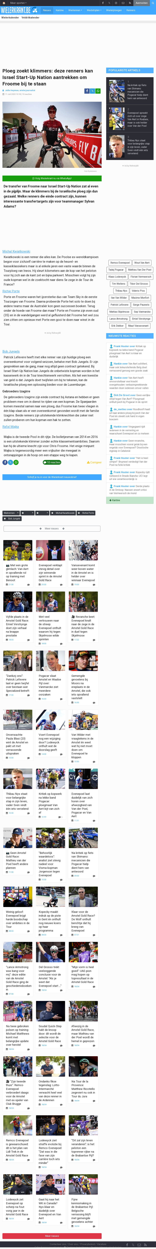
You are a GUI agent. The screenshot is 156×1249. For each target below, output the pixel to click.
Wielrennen (74, 10)
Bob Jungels (11, 351)
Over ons (73, 1236)
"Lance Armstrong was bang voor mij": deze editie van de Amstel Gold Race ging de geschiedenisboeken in (19, 978)
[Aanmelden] (22, 513)
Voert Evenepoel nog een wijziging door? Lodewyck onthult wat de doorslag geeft (49, 742)
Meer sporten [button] (17, 3)
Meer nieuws (52, 528)
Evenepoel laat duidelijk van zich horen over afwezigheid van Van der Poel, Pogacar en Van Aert (82, 805)
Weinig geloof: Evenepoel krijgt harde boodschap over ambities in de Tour (18, 919)
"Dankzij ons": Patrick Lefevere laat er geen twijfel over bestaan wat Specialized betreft (17, 683)
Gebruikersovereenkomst (48, 1239)
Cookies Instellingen (76, 1239)
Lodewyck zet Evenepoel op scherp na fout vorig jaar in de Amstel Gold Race (17, 1207)
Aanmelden (142, 3)
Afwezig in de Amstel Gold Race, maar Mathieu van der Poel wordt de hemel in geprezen (82, 1034)
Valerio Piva (138, 290)
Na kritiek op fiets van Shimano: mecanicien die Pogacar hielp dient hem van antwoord (138, 92)
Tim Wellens (118, 283)
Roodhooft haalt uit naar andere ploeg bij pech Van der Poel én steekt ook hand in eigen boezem (129, 414)
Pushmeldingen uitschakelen (106, 1239)
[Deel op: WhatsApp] (98, 91)
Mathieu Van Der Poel (139, 269)
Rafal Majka (10, 426)
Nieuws (47, 10)
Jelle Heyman (12, 90)
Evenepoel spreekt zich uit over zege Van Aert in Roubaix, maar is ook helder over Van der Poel (138, 119)
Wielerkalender (10, 17)
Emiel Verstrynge (141, 318)
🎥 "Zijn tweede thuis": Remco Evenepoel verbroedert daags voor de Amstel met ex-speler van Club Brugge (17, 1092)
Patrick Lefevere (119, 304)
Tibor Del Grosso (139, 283)
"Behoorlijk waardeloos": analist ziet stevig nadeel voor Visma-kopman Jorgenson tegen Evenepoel (49, 864)
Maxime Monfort (140, 297)
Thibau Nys (121, 290)
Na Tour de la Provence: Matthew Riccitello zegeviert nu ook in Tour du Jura (83, 1089)
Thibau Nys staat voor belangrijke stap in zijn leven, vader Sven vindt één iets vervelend (17, 801)
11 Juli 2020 (10, 94)
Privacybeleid (87, 1236)
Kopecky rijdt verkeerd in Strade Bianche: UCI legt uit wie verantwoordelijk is (129, 475)
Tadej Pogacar (116, 269)
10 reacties (27, 94)
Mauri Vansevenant (138, 325)
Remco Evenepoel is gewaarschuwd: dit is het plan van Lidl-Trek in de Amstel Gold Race (17, 1148)
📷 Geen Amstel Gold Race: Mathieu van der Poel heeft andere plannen (17, 860)
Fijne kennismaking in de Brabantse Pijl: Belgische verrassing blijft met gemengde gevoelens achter (82, 1210)
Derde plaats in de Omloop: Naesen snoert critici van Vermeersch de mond (129, 489)
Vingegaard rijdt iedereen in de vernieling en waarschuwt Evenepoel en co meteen (129, 430)
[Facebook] (127, 1237)
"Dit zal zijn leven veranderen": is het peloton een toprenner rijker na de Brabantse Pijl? (82, 1148)
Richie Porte (11, 291)
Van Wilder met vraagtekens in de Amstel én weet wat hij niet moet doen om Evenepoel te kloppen (82, 746)
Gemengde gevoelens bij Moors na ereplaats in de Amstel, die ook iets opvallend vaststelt (81, 687)
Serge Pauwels (141, 304)
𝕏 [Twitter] (133, 1237)
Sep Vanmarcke (142, 311)
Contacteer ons (58, 1236)
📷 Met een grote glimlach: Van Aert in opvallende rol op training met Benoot (17, 573)
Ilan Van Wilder (119, 297)
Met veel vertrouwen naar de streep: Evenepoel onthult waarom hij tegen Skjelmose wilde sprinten (50, 628)
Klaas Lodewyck (117, 276)
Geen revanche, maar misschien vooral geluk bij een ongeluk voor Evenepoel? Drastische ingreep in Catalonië (128, 445)
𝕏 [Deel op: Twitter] (92, 91)
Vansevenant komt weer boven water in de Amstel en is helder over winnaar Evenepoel (83, 573)
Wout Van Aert (141, 262)
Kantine (60, 10)
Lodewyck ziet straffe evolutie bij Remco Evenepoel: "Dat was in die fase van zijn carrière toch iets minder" (50, 1151)
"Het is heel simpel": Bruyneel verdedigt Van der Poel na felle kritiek (128, 461)
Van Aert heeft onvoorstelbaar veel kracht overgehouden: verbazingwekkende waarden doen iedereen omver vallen (129, 382)
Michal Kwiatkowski (16, 251)
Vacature (101, 1236)
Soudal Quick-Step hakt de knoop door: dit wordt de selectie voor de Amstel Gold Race (50, 1034)
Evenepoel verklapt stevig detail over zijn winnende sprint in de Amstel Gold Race (50, 573)
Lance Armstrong (118, 318)
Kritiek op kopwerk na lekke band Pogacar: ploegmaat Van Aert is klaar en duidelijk (127, 351)
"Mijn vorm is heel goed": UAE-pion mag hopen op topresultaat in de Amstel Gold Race (82, 974)
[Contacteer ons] (139, 1237)
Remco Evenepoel (120, 262)
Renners (130, 10)
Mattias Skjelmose (119, 311)
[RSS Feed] (145, 1237)
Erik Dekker (117, 325)
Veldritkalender (30, 17)
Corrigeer (94, 462)
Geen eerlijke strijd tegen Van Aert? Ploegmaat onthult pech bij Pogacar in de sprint (129, 398)
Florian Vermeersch (141, 276)
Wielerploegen (114, 10)
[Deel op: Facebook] (87, 91)
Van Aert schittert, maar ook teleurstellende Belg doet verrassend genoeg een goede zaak (128, 367)
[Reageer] (28, 584)
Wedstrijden (93, 10)
